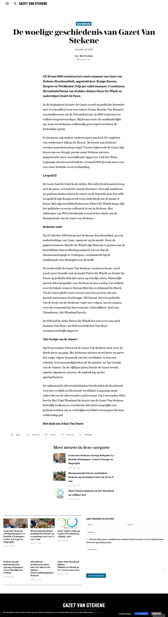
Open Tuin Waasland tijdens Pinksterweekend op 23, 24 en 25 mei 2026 (68, 565)
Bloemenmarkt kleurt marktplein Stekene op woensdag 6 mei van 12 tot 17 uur (90, 476)
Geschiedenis (84, 24)
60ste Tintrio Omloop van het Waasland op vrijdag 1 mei (69, 533)
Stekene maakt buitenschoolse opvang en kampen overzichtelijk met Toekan (13, 567)
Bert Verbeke (86, 56)
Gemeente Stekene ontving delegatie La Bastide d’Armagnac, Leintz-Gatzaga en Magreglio (91, 459)
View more (98, 612)
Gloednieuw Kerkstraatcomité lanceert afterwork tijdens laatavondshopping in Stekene (41, 568)
